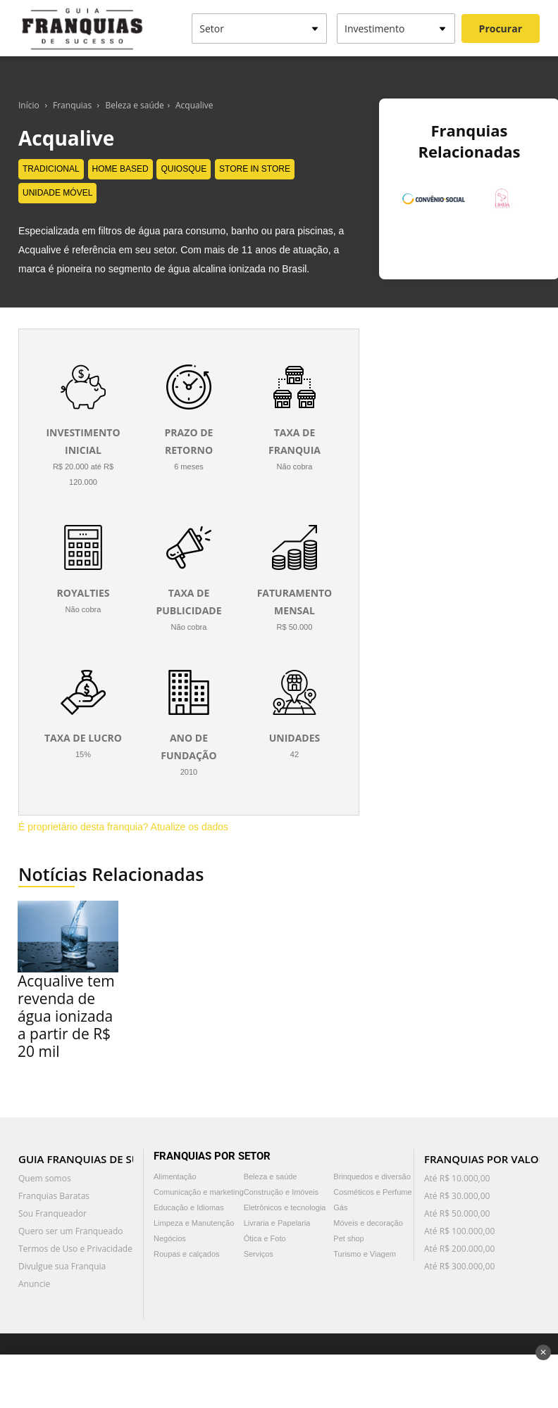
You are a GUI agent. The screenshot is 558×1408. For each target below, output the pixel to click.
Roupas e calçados (187, 1254)
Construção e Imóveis (281, 1192)
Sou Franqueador (52, 1213)
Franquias (72, 105)
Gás (340, 1207)
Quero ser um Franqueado (70, 1231)
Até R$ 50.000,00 (457, 1213)
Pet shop (348, 1238)
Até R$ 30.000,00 (457, 1196)
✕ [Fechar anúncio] (543, 1352)
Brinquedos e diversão (371, 1176)
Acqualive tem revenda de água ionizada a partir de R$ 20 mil (66, 1016)
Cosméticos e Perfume (372, 1192)
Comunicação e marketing (199, 1192)
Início (28, 105)
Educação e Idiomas (189, 1207)
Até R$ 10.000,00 (457, 1178)
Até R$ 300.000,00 (459, 1266)
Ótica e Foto (265, 1238)
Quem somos (44, 1178)
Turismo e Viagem (364, 1254)
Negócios (170, 1238)
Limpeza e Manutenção (194, 1223)
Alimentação (175, 1176)
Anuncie (34, 1284)
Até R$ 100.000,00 (459, 1231)
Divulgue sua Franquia (62, 1266)
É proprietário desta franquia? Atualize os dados (123, 826)
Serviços (258, 1254)
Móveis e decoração (367, 1223)
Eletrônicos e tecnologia (285, 1207)
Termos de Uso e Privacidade (75, 1249)
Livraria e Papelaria (277, 1223)
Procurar (500, 28)
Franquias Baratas (53, 1196)
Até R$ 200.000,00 (459, 1249)
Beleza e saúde (135, 105)
